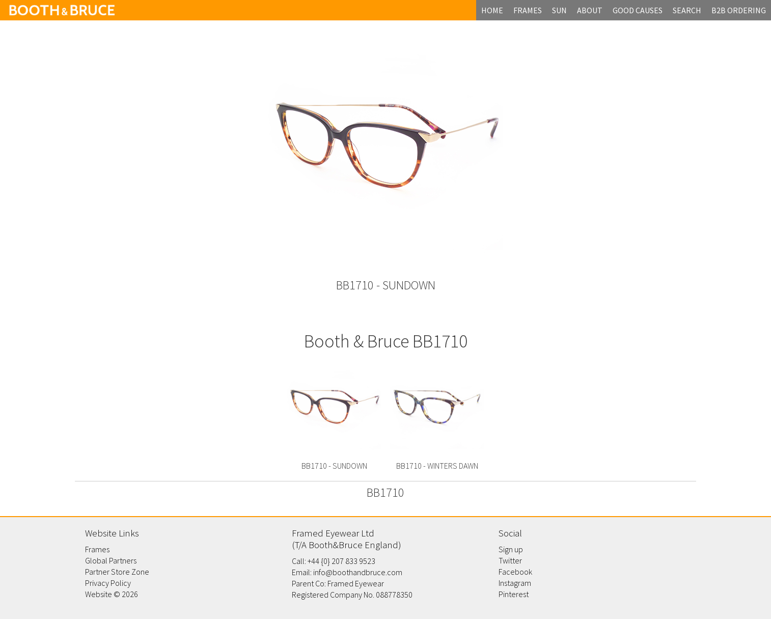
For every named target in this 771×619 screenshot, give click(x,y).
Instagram (515, 583)
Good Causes (638, 10)
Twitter (510, 560)
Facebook (515, 572)
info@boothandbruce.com (357, 572)
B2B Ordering (738, 10)
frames (527, 10)
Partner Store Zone (117, 572)
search (687, 10)
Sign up (511, 549)
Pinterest (514, 594)
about (589, 10)
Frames (97, 549)
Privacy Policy (108, 583)
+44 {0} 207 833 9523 (341, 561)
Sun (559, 10)
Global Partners (110, 560)
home (492, 10)
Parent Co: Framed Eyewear (338, 583)
